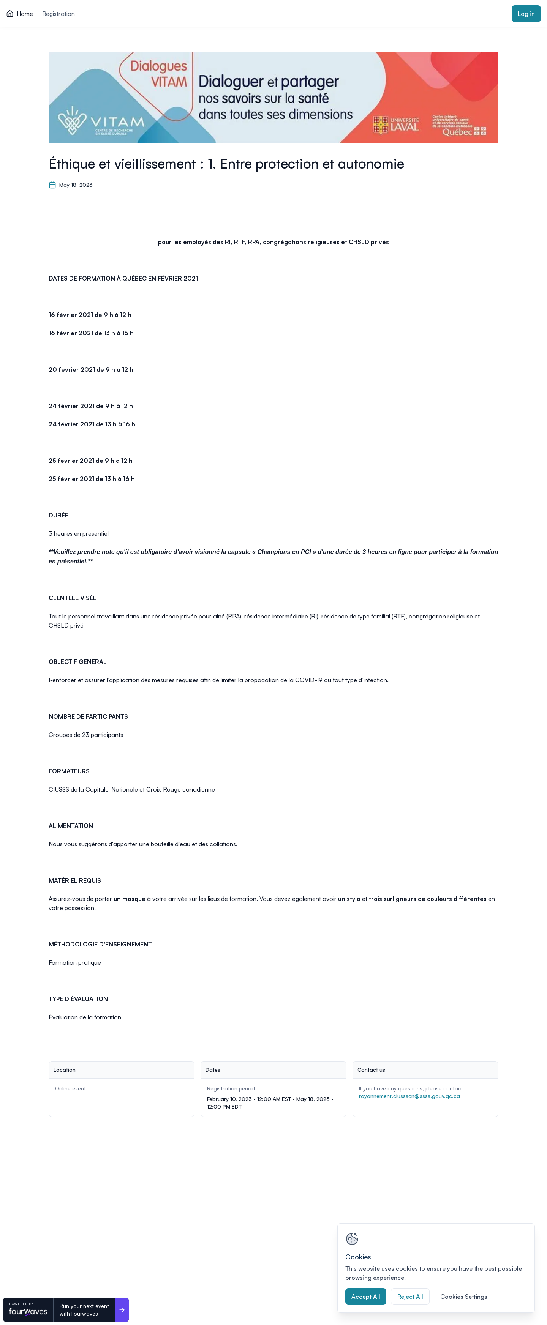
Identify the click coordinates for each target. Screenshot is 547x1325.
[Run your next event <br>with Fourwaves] (122, 1310)
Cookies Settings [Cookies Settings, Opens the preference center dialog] (463, 1296)
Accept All (365, 1296)
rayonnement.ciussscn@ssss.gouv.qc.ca (409, 1096)
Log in (526, 13)
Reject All (410, 1296)
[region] (436, 1268)
